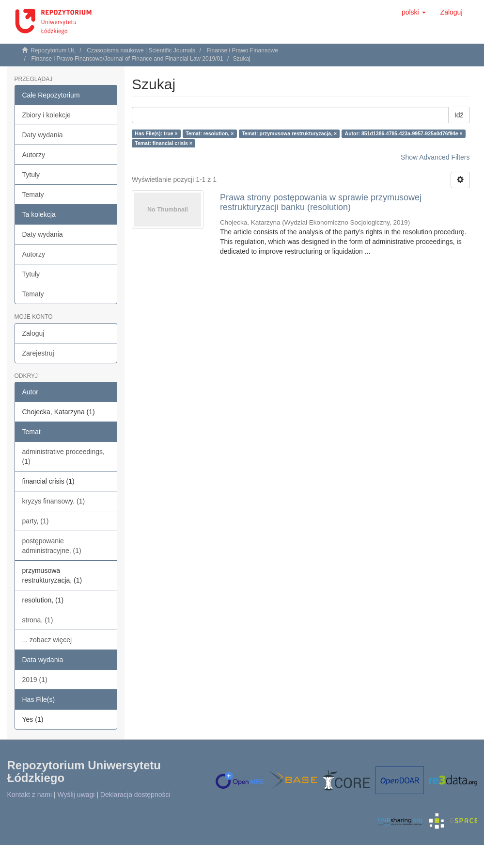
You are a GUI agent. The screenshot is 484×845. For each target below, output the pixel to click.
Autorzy (33, 155)
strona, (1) (37, 620)
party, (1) (35, 521)
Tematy (33, 194)
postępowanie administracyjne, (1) (51, 545)
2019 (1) (34, 679)
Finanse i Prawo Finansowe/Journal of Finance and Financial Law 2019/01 (127, 58)
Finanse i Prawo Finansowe (242, 50)
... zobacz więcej (47, 640)
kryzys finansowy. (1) (53, 501)
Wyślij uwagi (76, 794)
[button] (413, 12)
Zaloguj (33, 333)
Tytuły (31, 175)
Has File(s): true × (156, 133)
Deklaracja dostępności (135, 794)
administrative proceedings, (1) (63, 456)
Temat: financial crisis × (163, 143)
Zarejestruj (38, 353)
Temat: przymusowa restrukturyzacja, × (289, 133)
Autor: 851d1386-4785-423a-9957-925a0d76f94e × (404, 133)
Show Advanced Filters (435, 157)
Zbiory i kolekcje (46, 115)
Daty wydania (42, 135)
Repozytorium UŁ (53, 50)
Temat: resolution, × (210, 133)
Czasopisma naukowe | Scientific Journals (141, 50)
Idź (459, 115)
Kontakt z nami (29, 794)
